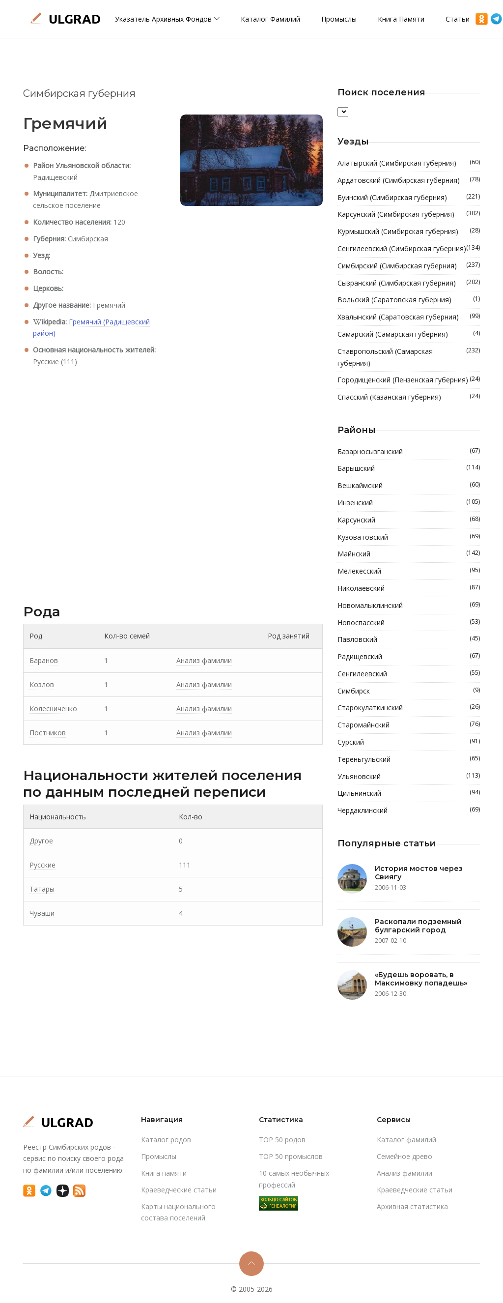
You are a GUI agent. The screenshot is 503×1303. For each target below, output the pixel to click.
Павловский (408, 639)
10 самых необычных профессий (294, 1178)
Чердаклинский (408, 810)
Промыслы (339, 19)
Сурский (408, 742)
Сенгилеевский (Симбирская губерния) (408, 249)
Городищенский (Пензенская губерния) (408, 380)
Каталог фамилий (270, 19)
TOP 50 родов (282, 1139)
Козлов (41, 684)
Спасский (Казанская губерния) (408, 397)
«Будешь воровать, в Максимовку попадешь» (421, 978)
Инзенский (408, 503)
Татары (42, 889)
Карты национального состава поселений (178, 1212)
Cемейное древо (404, 1156)
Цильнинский (408, 793)
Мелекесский (408, 571)
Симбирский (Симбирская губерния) (408, 266)
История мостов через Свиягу (419, 872)
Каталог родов (166, 1139)
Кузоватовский (408, 537)
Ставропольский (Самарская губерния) (408, 357)
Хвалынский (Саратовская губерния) (408, 317)
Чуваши (42, 913)
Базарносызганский (408, 452)
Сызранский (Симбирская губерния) (408, 283)
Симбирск (408, 691)
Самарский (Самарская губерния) (408, 334)
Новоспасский (408, 623)
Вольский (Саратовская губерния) (408, 300)
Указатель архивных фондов (167, 19)
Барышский (408, 468)
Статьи (458, 19)
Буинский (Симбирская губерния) (408, 197)
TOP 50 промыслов (291, 1156)
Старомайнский (408, 725)
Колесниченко (53, 708)
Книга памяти (401, 19)
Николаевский (408, 588)
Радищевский (55, 177)
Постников (47, 732)
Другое (41, 840)
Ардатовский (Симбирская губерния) (408, 180)
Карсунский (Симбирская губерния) (408, 214)
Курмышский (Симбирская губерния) (408, 231)
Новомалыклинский (408, 605)
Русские (42, 864)
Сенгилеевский (408, 674)
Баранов (43, 660)
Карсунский (408, 520)
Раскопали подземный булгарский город (418, 925)
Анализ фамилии (204, 660)
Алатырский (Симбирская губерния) (408, 163)
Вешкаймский (408, 486)
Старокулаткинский (408, 708)
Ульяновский (408, 776)
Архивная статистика (412, 1206)
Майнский (408, 554)
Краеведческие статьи (179, 1189)
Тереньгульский (408, 759)
